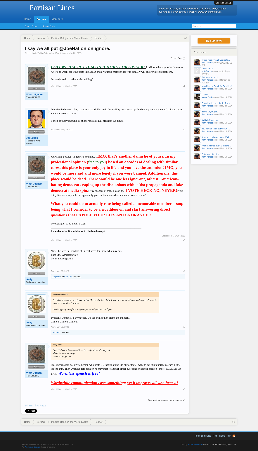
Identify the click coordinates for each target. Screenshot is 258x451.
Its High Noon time (210, 120)
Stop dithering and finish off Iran (216, 103)
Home (27, 19)
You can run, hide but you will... (216, 129)
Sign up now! (214, 40)
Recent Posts (49, 26)
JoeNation (32, 137)
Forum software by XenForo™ (47, 444)
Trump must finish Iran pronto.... (216, 60)
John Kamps (207, 62)
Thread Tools (178, 58)
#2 (184, 130)
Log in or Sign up (223, 3)
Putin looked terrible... (211, 154)
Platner (205, 95)
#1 (184, 86)
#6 (184, 389)
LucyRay (56, 277)
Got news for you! (210, 77)
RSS (234, 436)
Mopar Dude (207, 97)
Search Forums (32, 26)
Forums (41, 19)
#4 (184, 271)
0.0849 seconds (195, 444)
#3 (184, 240)
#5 (184, 327)
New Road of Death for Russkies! (217, 86)
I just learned (207, 68)
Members (57, 19)
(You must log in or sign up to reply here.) (166, 400)
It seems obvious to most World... (217, 137)
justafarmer (207, 71)
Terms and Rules (202, 436)
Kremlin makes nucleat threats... (216, 146)
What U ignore (61, 53)
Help (215, 436)
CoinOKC (68, 277)
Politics (41, 53)
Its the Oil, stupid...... (211, 112)
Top (229, 436)
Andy (29, 279)
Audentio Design (32, 447)
